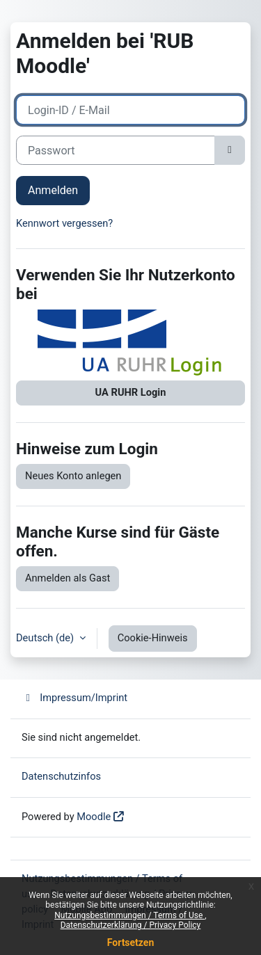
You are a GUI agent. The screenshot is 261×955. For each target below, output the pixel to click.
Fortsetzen (131, 942)
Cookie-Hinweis (153, 638)
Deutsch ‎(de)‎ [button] (46, 638)
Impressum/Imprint (74, 697)
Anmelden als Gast (67, 578)
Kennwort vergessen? (64, 223)
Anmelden (53, 190)
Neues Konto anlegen (73, 476)
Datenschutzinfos (61, 776)
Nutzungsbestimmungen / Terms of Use (129, 915)
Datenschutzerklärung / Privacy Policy (131, 925)
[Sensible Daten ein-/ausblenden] (229, 150)
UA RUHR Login (130, 392)
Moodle (94, 816)
